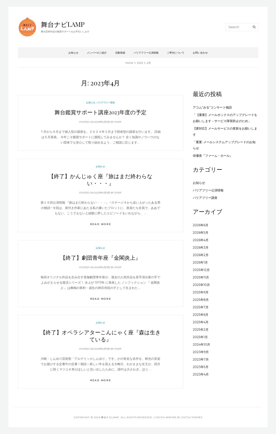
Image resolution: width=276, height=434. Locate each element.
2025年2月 (201, 329)
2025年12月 (201, 270)
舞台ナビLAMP (63, 24)
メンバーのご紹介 (97, 52)
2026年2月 (201, 255)
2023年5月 (201, 367)
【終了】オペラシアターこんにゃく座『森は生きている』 (100, 336)
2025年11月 (201, 277)
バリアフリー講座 (105, 102)
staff (118, 121)
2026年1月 (200, 262)
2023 (140, 62)
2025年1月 (200, 337)
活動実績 (120, 52)
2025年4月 (201, 322)
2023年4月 (201, 374)
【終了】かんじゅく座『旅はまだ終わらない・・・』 (100, 179)
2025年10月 (201, 285)
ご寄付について (175, 52)
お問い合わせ (200, 52)
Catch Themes (191, 417)
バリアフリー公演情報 (146, 52)
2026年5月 (200, 232)
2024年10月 (201, 344)
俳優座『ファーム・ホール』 (213, 155)
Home (129, 62)
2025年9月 (201, 292)
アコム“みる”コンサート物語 (212, 107)
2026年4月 (201, 240)
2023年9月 (201, 352)
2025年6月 (200, 315)
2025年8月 (201, 300)
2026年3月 (201, 247)
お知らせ (73, 52)
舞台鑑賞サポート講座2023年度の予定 (100, 112)
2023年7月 (201, 359)
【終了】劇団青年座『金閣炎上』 (100, 257)
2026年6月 (200, 225)
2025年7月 (201, 307)
